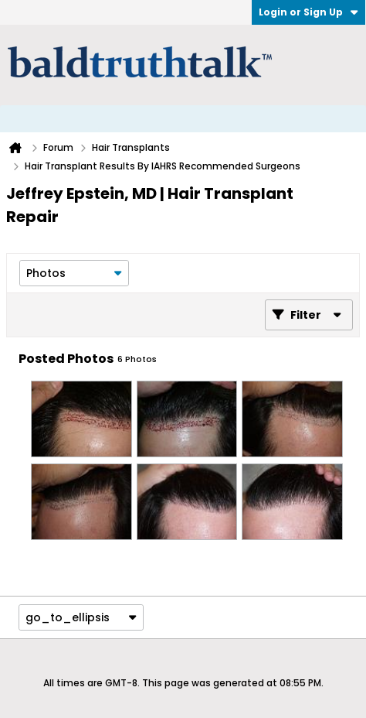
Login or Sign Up (308, 12)
